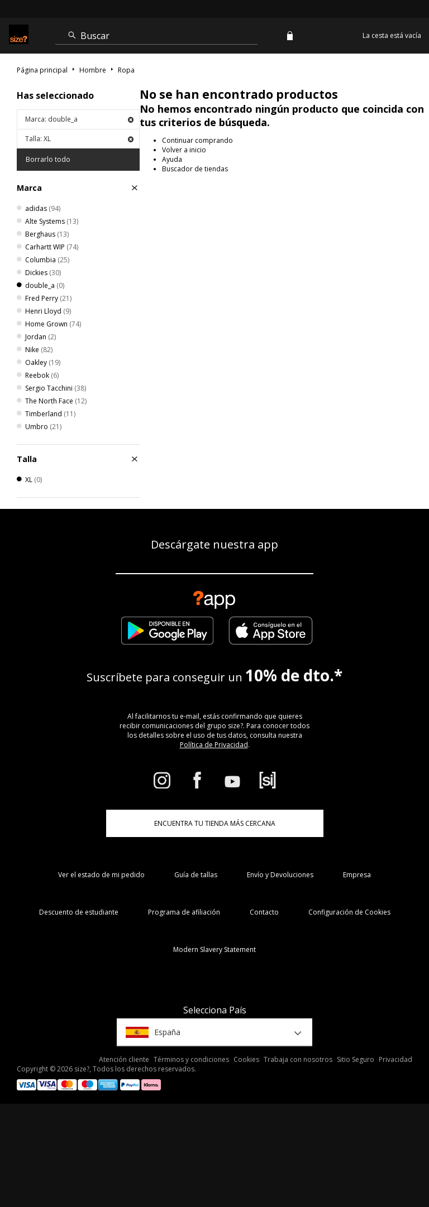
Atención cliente (124, 1059)
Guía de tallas (195, 874)
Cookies (246, 1059)
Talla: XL (79, 138)
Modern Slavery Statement (214, 949)
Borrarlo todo (48, 159)
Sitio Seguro (355, 1059)
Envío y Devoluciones (280, 874)
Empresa (357, 874)
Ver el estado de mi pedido (101, 874)
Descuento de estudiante (78, 912)
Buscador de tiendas (195, 169)
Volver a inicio (184, 150)
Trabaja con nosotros (298, 1059)
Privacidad (395, 1059)
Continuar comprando (197, 140)
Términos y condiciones (191, 1059)
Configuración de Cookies (349, 912)
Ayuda (172, 159)
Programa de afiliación (184, 912)
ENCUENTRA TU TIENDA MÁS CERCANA (214, 823)
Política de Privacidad (214, 744)
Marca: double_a (79, 119)
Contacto (264, 912)
